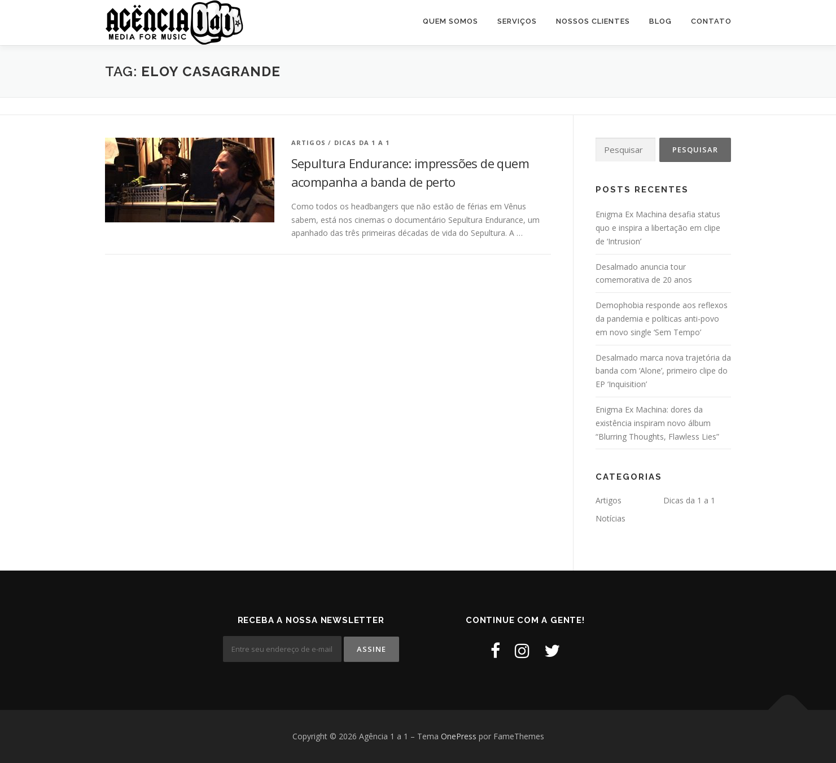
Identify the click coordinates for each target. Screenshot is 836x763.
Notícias (610, 518)
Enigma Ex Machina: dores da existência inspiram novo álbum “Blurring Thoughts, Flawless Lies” (657, 423)
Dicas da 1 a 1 (362, 142)
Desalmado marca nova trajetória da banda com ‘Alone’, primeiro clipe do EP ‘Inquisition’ (663, 371)
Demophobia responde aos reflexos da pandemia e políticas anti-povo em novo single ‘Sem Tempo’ (662, 318)
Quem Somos (450, 21)
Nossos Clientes (593, 21)
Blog (660, 21)
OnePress (458, 736)
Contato (711, 21)
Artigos (308, 142)
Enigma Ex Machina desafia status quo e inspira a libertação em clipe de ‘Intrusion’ (658, 228)
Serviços (517, 21)
